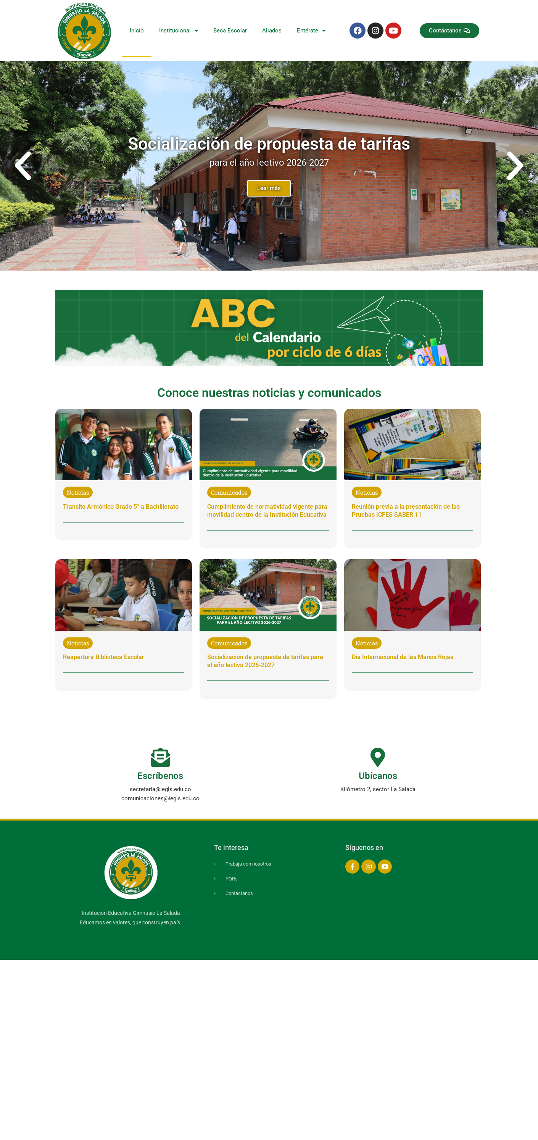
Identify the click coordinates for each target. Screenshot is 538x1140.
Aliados (272, 30)
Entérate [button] (311, 30)
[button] (23, 166)
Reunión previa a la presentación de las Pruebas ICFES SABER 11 (406, 510)
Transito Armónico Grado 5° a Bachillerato (121, 506)
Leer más (269, 188)
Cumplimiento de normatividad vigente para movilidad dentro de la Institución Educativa (267, 510)
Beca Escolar (230, 30)
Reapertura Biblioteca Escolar (103, 657)
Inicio (137, 30)
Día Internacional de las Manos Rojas (402, 657)
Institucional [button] (178, 30)
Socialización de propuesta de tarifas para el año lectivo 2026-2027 (265, 661)
